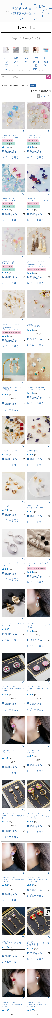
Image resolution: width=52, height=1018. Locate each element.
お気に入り (42, 11)
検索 (48, 77)
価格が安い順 (14, 85)
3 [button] (44, 96)
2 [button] (41, 96)
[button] (48, 96)
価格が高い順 (24, 85)
